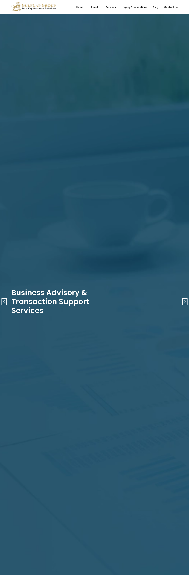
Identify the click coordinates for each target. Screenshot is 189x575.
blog (155, 7)
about (94, 7)
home (79, 7)
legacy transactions (134, 7)
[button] (185, 301)
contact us (171, 7)
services (111, 7)
